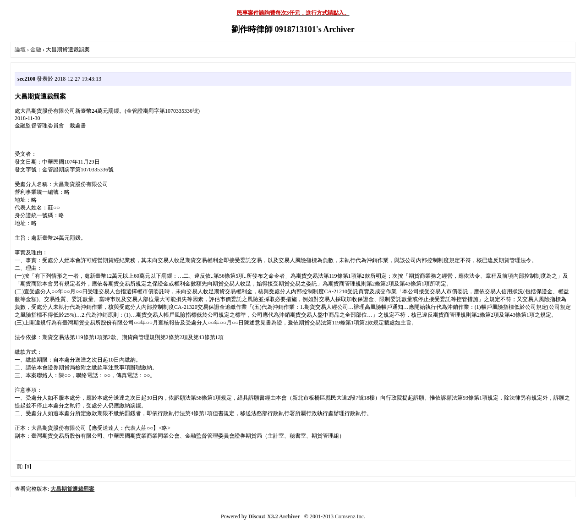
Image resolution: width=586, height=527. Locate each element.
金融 (35, 49)
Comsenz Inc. (350, 516)
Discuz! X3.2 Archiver (274, 516)
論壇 (20, 49)
